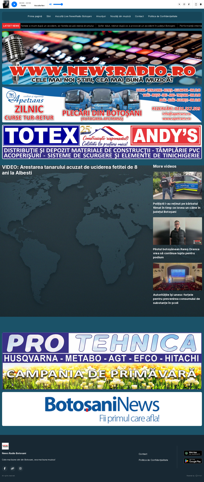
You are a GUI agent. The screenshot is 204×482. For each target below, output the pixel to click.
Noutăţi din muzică (120, 16)
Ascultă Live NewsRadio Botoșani (73, 16)
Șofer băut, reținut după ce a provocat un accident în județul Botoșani (139, 25)
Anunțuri (101, 16)
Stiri (48, 16)
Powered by (194, 476)
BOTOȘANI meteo (102, 319)
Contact (139, 16)
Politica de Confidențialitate (162, 16)
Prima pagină (35, 16)
